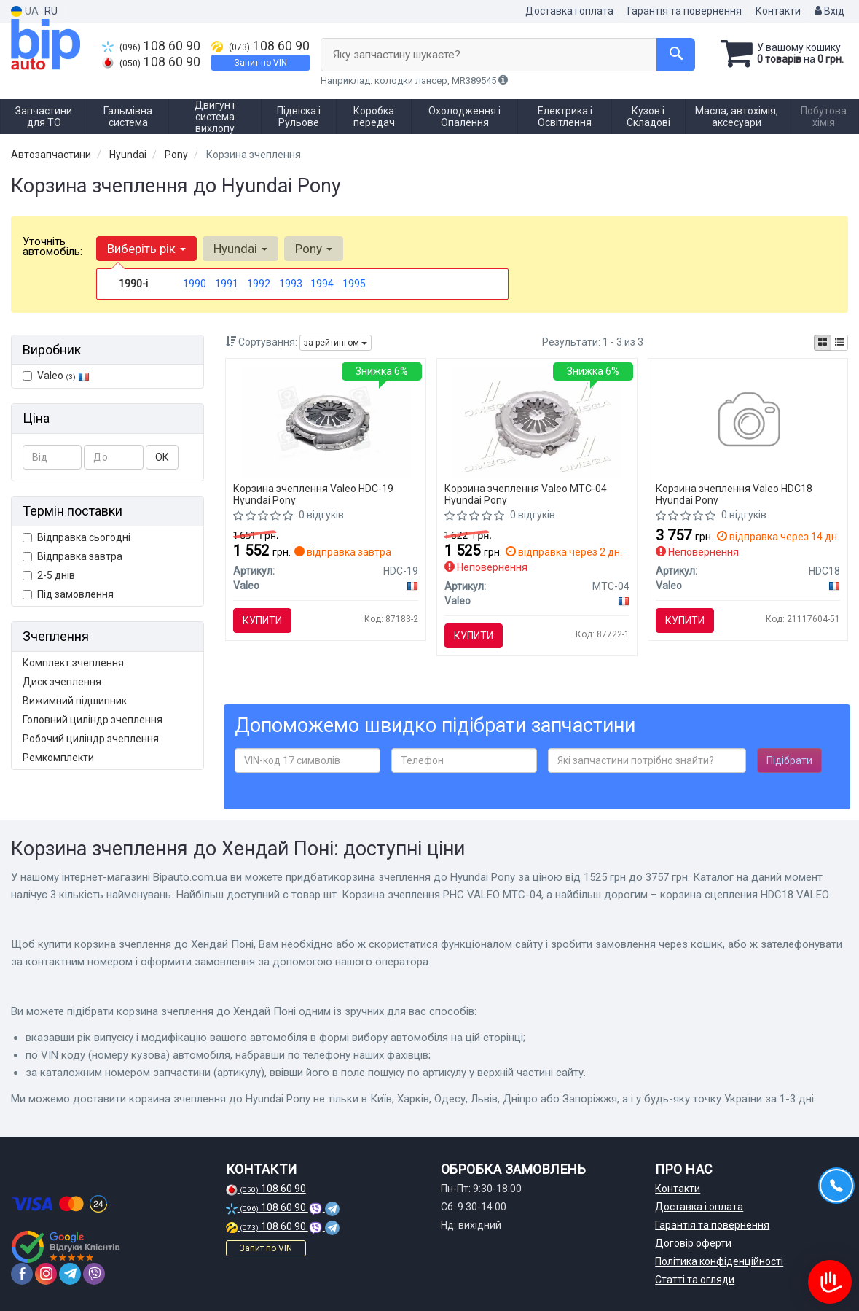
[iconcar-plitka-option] (822, 343)
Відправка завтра (72, 556)
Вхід (829, 11)
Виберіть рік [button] (146, 248)
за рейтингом (335, 343)
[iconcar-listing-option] (839, 343)
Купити (262, 620)
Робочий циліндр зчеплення (91, 738)
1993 (290, 283)
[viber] (94, 1274)
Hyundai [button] (240, 248)
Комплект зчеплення (73, 663)
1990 (194, 283)
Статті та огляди (694, 1279)
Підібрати (789, 760)
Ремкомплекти (58, 757)
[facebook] (22, 1274)
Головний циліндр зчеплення (92, 719)
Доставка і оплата (569, 11)
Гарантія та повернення (684, 11)
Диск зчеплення (62, 682)
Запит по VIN (260, 63)
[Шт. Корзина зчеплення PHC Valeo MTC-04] (536, 421)
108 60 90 (151, 46)
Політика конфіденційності (719, 1261)
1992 (258, 283)
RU (51, 11)
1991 (226, 283)
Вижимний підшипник (75, 701)
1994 (322, 283)
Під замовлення (68, 594)
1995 (354, 283)
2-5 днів (49, 575)
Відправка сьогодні (76, 537)
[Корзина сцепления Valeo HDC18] (748, 421)
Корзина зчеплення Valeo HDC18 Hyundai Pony (734, 494)
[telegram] (70, 1274)
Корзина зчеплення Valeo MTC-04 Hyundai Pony (525, 494)
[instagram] (46, 1274)
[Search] (675, 54)
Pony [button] (313, 248)
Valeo (63, 375)
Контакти (778, 11)
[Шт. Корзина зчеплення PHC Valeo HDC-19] (325, 421)
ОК (162, 457)
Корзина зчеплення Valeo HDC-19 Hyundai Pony (313, 494)
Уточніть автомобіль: (52, 246)
